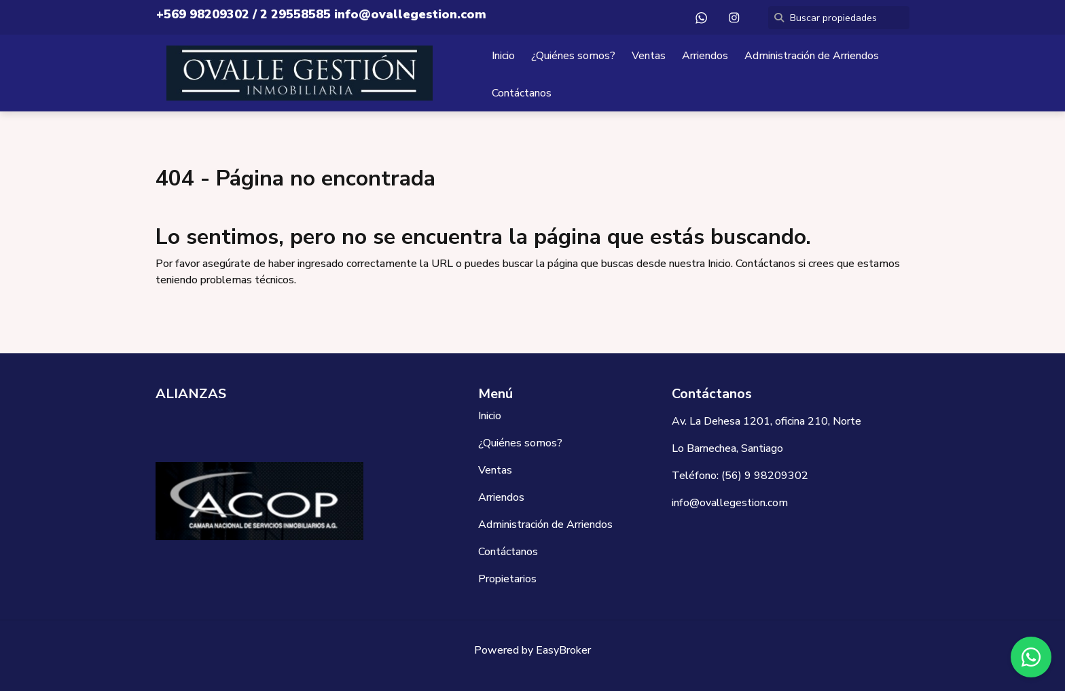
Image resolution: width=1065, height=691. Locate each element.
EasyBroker (563, 650)
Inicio (503, 55)
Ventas (649, 55)
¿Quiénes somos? (573, 55)
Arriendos (705, 55)
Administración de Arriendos (811, 55)
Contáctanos (522, 93)
